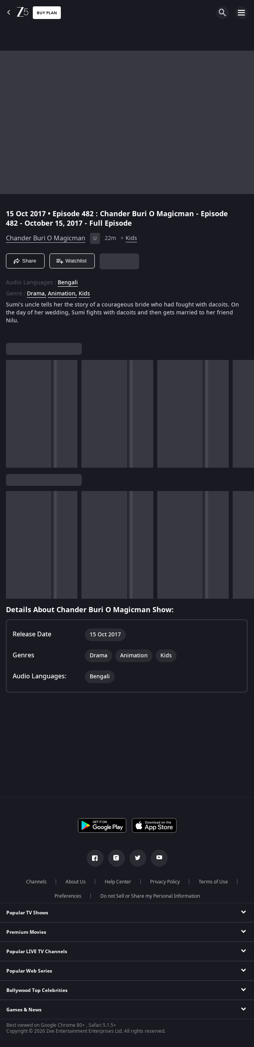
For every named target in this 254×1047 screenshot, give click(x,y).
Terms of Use (213, 881)
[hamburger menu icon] (241, 12)
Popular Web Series (29, 971)
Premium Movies (26, 932)
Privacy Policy (165, 881)
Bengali (68, 283)
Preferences (68, 896)
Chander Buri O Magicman (45, 238)
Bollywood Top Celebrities (37, 990)
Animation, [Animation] (62, 294)
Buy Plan (47, 13)
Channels (36, 881)
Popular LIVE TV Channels (36, 951)
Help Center (118, 881)
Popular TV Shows (27, 912)
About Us (76, 881)
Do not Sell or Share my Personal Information (150, 896)
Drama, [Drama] (36, 294)
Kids (131, 238)
